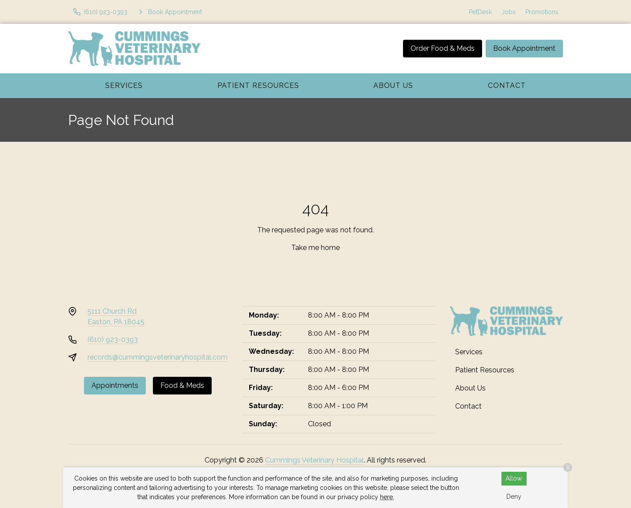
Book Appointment (524, 48)
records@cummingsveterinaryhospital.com (157, 357)
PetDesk (480, 11)
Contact (507, 85)
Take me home (315, 247)
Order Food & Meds (443, 48)
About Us (393, 85)
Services (124, 85)
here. (387, 496)
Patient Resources (258, 85)
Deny (513, 496)
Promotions (542, 11)
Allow (514, 478)
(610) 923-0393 (112, 339)
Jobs (509, 11)
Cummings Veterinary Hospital (314, 460)
